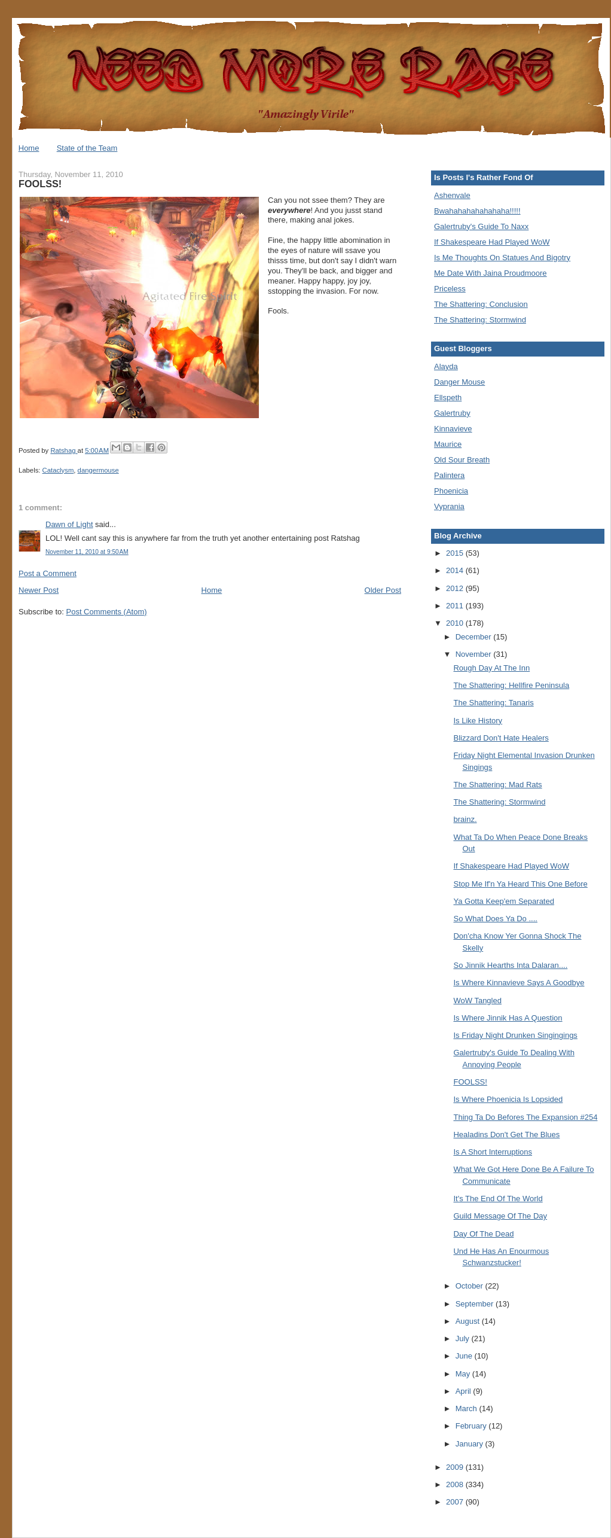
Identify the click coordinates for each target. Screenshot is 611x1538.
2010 (456, 623)
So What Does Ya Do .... (495, 918)
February (472, 1425)
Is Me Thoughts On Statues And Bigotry (502, 257)
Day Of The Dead (483, 1233)
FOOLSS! (470, 1081)
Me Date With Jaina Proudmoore (490, 273)
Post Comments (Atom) (106, 611)
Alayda (446, 366)
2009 (456, 1467)
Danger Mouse (459, 381)
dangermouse (98, 470)
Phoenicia (451, 490)
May (464, 1373)
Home (29, 148)
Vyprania (449, 506)
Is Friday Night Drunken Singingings (515, 1035)
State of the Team (87, 148)
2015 (456, 553)
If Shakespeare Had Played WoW (491, 241)
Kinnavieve (453, 428)
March (467, 1408)
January (470, 1443)
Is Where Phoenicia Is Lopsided (508, 1099)
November (475, 654)
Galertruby (452, 413)
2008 (456, 1484)
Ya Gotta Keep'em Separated (503, 901)
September (476, 1303)
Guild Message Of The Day (500, 1215)
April (464, 1391)
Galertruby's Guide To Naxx (481, 226)
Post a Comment (48, 573)
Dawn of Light (69, 524)
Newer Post (39, 590)
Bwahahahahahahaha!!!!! (477, 210)
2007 (456, 1501)
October (470, 1285)
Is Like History (477, 720)
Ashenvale (452, 195)
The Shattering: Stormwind (480, 319)
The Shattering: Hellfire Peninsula (511, 685)
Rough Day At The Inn (491, 667)
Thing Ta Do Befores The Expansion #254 (525, 1117)
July (464, 1338)
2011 (456, 605)
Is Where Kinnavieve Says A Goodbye (518, 982)
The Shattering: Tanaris (493, 702)
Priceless (450, 288)
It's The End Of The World (497, 1198)
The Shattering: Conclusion (481, 304)
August (469, 1321)
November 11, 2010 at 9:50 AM (87, 552)
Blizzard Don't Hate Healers (500, 737)
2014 (456, 570)
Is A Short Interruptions (492, 1151)
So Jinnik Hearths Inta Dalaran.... (510, 965)
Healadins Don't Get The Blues (506, 1134)
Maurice (448, 444)
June (465, 1355)
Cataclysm (58, 470)
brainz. (464, 819)
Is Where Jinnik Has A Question (507, 1017)
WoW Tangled (477, 1000)
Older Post (383, 590)
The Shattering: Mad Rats (497, 784)
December (475, 636)
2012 (456, 588)
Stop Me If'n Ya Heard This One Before (520, 883)
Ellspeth (448, 397)
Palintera (449, 475)
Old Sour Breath (462, 459)
